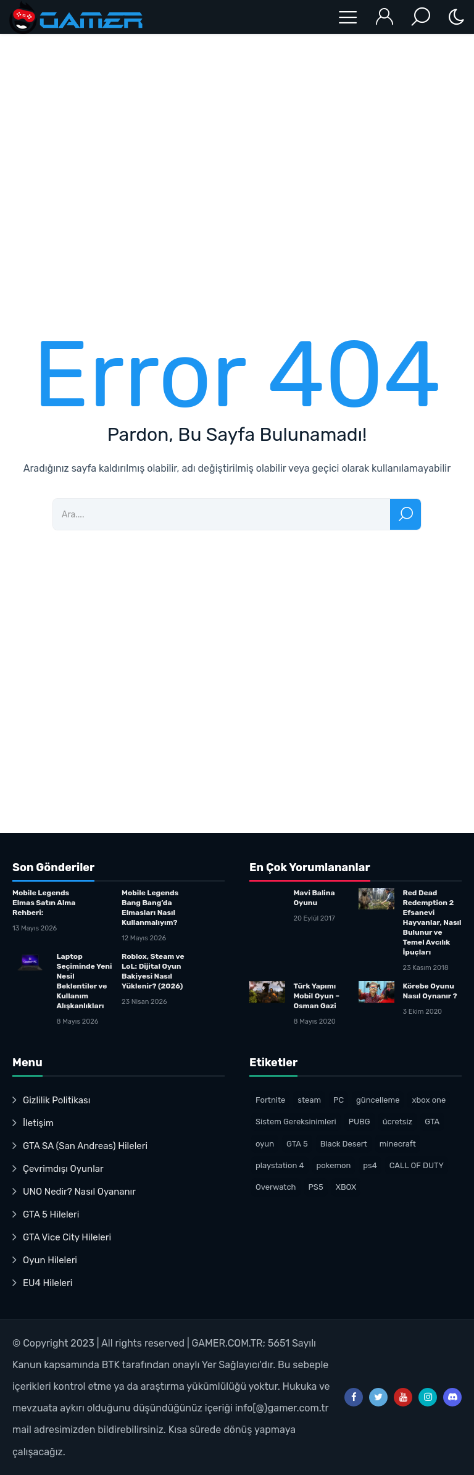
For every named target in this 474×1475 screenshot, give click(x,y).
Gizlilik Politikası (56, 1100)
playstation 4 (280, 1165)
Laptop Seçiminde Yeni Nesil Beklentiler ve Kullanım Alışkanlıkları (84, 981)
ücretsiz (398, 1121)
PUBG (359, 1121)
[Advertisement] (237, 172)
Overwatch (276, 1187)
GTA (432, 1121)
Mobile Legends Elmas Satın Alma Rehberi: (43, 902)
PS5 (316, 1187)
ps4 (369, 1165)
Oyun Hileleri (50, 1260)
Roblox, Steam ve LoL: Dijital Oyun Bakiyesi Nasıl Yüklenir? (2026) (153, 971)
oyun (265, 1143)
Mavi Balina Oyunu (314, 897)
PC (338, 1100)
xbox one (429, 1100)
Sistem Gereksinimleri (296, 1121)
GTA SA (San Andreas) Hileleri (85, 1145)
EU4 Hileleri (47, 1283)
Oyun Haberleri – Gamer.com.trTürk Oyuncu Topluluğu (77, 17)
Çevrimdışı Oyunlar (63, 1168)
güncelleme (377, 1100)
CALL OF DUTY (416, 1165)
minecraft (398, 1143)
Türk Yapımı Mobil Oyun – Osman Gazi (316, 996)
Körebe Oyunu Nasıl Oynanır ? (429, 991)
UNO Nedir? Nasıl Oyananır (79, 1191)
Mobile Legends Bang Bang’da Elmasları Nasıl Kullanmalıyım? (150, 907)
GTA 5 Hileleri (51, 1214)
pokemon (334, 1165)
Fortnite (270, 1100)
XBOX (346, 1187)
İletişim (38, 1123)
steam (309, 1100)
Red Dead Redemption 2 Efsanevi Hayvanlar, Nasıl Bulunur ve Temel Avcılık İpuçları (431, 922)
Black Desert (343, 1143)
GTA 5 (297, 1143)
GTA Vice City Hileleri (67, 1237)
